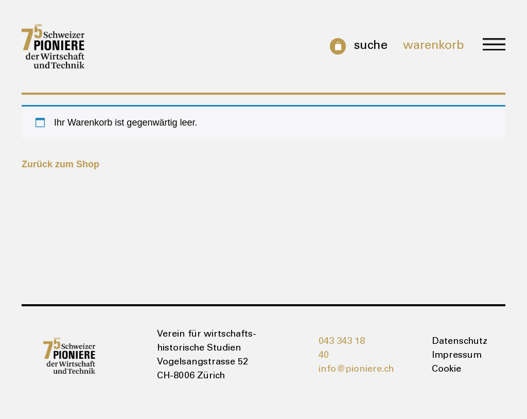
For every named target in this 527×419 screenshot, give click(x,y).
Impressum (457, 355)
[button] (494, 46)
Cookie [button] (446, 369)
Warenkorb (433, 46)
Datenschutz (458, 341)
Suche (371, 46)
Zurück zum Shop (60, 164)
